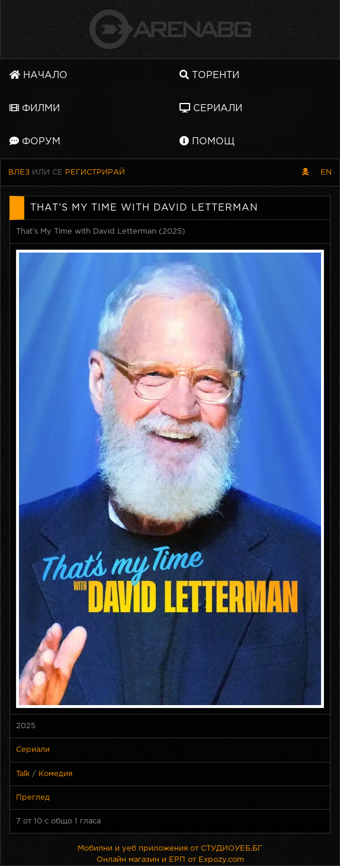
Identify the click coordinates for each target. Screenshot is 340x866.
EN (326, 172)
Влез (19, 172)
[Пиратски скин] (305, 172)
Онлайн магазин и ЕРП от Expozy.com (170, 860)
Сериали (210, 108)
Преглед (33, 797)
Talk (23, 774)
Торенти (209, 75)
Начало (38, 75)
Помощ (207, 141)
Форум (34, 141)
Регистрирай (95, 172)
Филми (34, 108)
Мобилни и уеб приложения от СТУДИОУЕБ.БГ (170, 848)
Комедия (55, 774)
